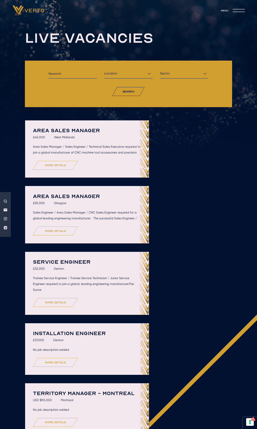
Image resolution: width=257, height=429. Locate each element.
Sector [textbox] (165, 73)
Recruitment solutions (163, 388)
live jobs (207, 388)
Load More (129, 361)
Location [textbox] (110, 73)
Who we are (51, 388)
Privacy (157, 402)
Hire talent (86, 388)
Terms (141, 402)
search (128, 91)
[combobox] (128, 74)
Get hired (119, 388)
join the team (128, 394)
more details (57, 172)
